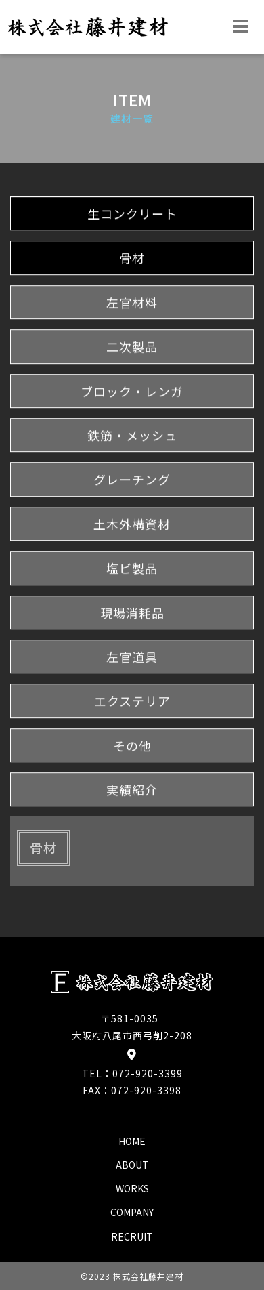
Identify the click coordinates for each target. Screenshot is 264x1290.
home (132, 1141)
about (132, 1164)
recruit (132, 1236)
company (132, 1212)
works (132, 1188)
